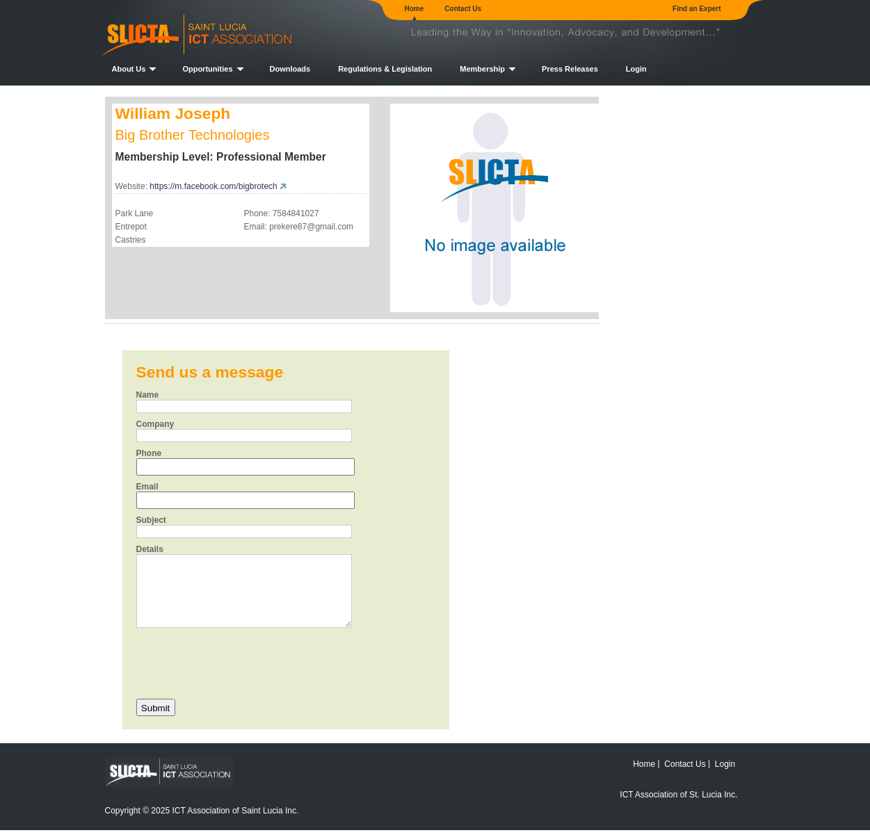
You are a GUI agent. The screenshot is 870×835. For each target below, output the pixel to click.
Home (414, 9)
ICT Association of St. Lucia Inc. (678, 795)
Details (149, 549)
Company (155, 424)
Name (147, 395)
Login (636, 69)
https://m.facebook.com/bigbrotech (213, 186)
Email (147, 487)
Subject (151, 520)
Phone (149, 453)
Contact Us (462, 9)
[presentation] (242, 662)
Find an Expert (696, 9)
